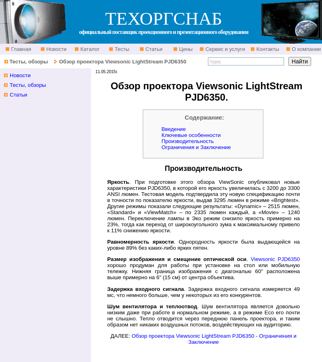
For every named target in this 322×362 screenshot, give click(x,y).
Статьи (153, 49)
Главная (20, 49)
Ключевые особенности (190, 135)
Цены (185, 49)
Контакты (267, 49)
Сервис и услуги (224, 49)
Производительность (187, 141)
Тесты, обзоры (28, 62)
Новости (56, 49)
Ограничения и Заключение (196, 147)
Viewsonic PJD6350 (275, 259)
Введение (173, 129)
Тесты (121, 49)
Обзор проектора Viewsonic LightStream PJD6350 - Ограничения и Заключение (214, 339)
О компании (305, 49)
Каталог (89, 49)
